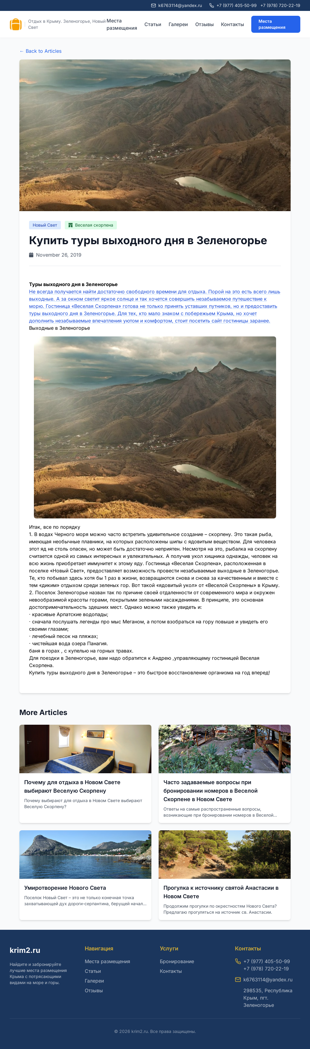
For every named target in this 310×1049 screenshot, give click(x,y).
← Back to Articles (40, 51)
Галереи (178, 24)
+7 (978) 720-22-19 (280, 5)
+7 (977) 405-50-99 (236, 5)
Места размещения (122, 24)
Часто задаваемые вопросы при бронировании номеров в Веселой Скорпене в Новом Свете (210, 790)
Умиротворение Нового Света (65, 888)
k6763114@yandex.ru (267, 979)
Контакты (232, 24)
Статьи (152, 24)
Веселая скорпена (90, 225)
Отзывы (204, 24)
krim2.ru (25, 950)
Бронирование (177, 961)
